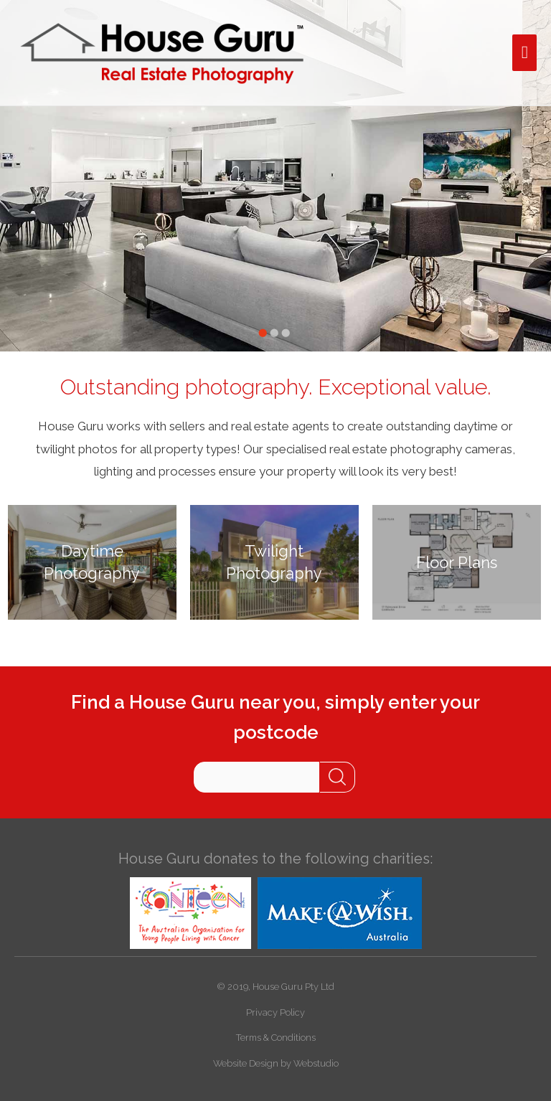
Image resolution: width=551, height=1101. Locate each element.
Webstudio (316, 1063)
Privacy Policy (275, 1012)
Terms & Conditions (276, 1037)
